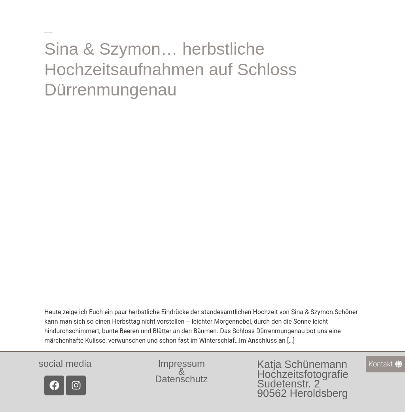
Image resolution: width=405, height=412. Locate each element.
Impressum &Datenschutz (181, 371)
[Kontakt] (385, 364)
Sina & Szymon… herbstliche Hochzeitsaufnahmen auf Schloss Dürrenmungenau (170, 69)
